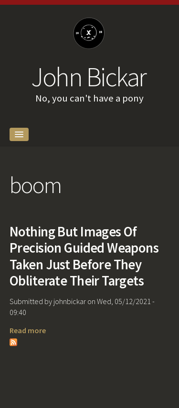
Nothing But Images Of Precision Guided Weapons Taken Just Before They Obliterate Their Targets (84, 256)
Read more (28, 330)
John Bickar (88, 76)
